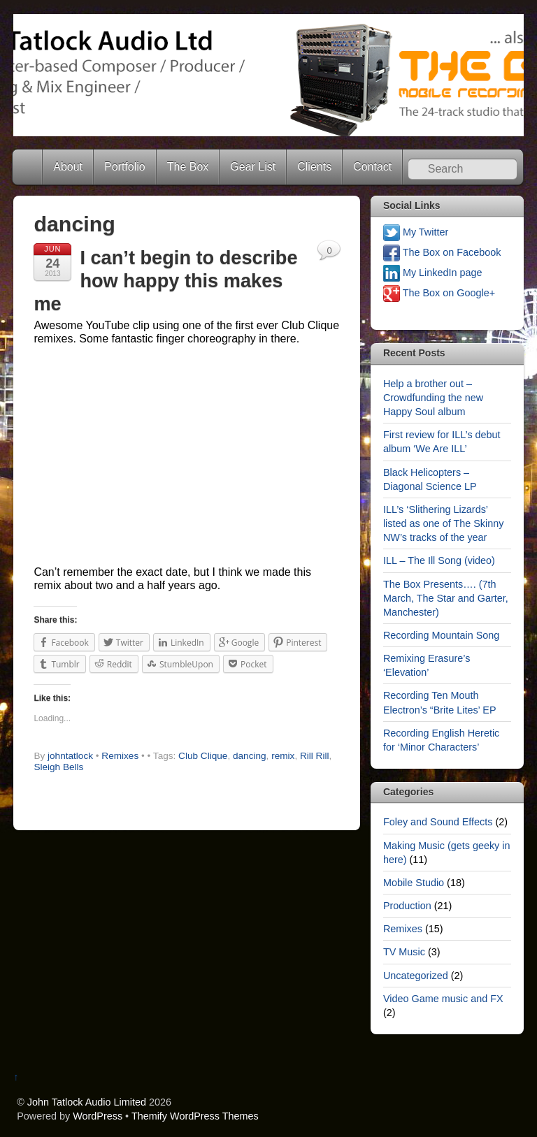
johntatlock (70, 756)
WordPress (97, 1116)
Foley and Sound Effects (438, 821)
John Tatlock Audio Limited (86, 1102)
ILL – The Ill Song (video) (439, 560)
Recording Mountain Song (441, 635)
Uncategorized (415, 975)
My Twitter (415, 232)
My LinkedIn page (432, 272)
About (68, 167)
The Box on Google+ (439, 292)
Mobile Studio (413, 882)
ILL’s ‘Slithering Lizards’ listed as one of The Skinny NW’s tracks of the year (443, 523)
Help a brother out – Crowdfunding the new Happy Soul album (433, 397)
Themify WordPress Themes (195, 1116)
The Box (188, 167)
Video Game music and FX (443, 998)
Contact (372, 167)
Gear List (252, 167)
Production (407, 905)
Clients (314, 167)
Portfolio (124, 167)
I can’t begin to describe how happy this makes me (165, 280)
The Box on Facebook (442, 252)
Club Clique (202, 756)
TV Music (404, 951)
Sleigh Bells (58, 767)
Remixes (119, 756)
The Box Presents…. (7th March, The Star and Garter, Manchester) (445, 598)
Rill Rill (314, 756)
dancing (249, 756)
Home (29, 167)
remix (282, 756)
